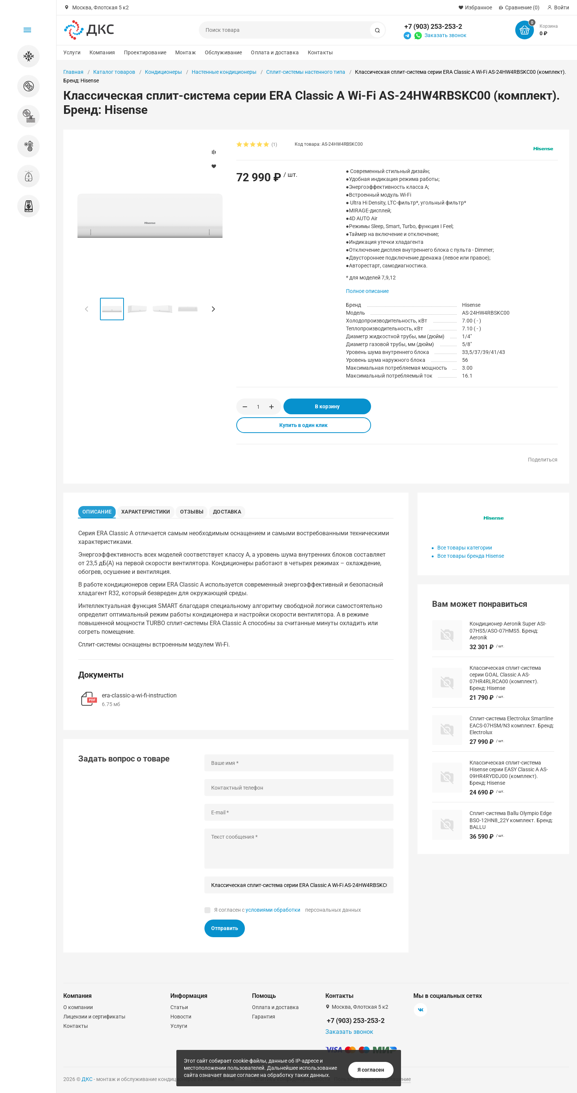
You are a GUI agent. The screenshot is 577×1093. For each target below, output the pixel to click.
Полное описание (367, 291)
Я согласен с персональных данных (287, 912)
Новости (180, 1017)
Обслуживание (223, 52)
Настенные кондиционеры (224, 72)
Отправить (224, 931)
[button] (213, 309)
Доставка (236, 510)
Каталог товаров (114, 72)
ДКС (87, 1079)
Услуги (72, 52)
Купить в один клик (303, 425)
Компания (102, 52)
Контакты (320, 52)
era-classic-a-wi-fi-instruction (139, 697)
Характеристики (150, 510)
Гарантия (263, 1017)
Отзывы (197, 510)
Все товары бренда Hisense (470, 556)
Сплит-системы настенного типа (305, 72)
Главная (73, 72)
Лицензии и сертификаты (94, 1017)
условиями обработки (273, 912)
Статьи (179, 1007)
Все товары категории (464, 548)
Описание (99, 510)
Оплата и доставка (274, 52)
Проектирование (145, 52)
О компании (78, 1007)
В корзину (327, 406)
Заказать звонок (446, 35)
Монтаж (185, 52)
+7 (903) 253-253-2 (433, 26)
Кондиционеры (163, 72)
